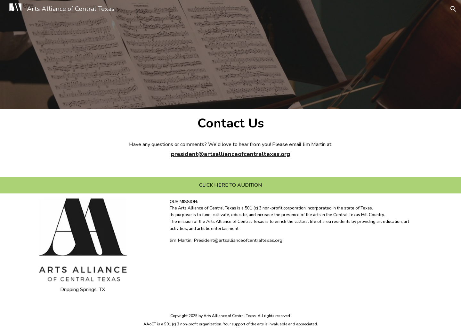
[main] (230, 122)
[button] (453, 9)
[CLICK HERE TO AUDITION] (230, 185)
